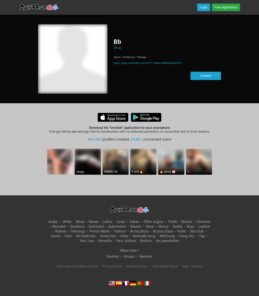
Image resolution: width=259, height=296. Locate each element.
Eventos (113, 256)
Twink (172, 222)
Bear (190, 227)
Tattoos (120, 231)
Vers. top (87, 241)
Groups (129, 256)
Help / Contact (192, 266)
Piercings (78, 231)
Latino (107, 222)
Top (202, 236)
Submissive (117, 227)
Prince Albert (99, 231)
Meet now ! (129, 250)
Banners (146, 256)
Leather (204, 227)
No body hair (86, 236)
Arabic (53, 222)
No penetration (167, 241)
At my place (139, 231)
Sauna (55, 236)
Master (135, 227)
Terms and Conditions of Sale (77, 266)
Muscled (59, 227)
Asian (120, 222)
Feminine (203, 222)
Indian (134, 222)
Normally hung (144, 236)
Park (68, 236)
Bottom (146, 241)
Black (80, 222)
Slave (150, 227)
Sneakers (77, 227)
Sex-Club (197, 231)
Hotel (181, 231)
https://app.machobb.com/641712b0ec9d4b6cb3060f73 (147, 63)
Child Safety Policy (164, 266)
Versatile (104, 241)
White (67, 222)
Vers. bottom (126, 241)
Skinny (163, 227)
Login (203, 7)
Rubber (60, 231)
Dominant (96, 227)
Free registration (225, 7)
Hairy (124, 236)
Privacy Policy (112, 266)
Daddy (178, 227)
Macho (186, 222)
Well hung (167, 236)
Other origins (153, 222)
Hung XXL (187, 236)
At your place (163, 231)
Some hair (108, 236)
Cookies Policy (136, 266)
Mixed (93, 222)
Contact (205, 76)
